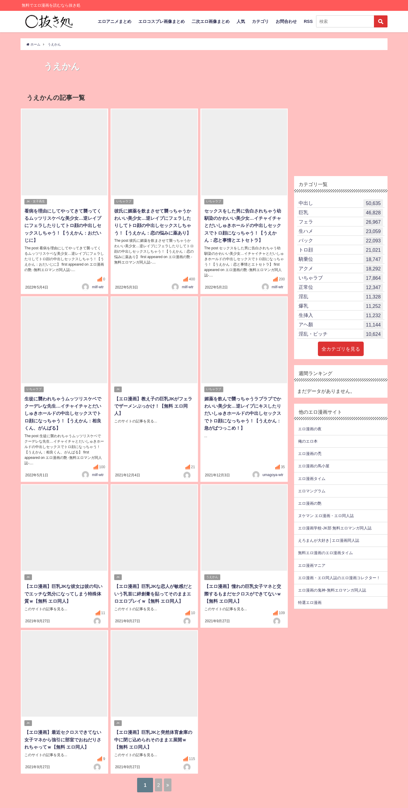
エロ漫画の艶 (310, 503)
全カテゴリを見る (341, 348)
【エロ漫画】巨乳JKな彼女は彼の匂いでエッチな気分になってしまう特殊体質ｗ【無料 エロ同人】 (63, 594)
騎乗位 (341, 259)
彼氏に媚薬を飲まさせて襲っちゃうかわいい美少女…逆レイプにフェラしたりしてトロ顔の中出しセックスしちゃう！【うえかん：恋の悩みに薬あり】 (152, 226)
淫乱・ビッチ (341, 334)
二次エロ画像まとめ (211, 21)
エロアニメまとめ (114, 21)
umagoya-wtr (272, 475)
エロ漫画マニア (311, 565)
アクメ (341, 269)
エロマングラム (311, 491)
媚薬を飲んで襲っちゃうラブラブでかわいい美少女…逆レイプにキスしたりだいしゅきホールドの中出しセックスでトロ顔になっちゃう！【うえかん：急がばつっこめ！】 (242, 420)
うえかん (212, 577)
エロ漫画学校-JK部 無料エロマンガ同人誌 (334, 528)
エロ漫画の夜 (310, 429)
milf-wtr (98, 293)
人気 (241, 21)
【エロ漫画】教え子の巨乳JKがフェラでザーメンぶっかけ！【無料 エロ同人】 (153, 412)
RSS (308, 21)
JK (118, 396)
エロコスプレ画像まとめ (161, 21)
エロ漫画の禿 (310, 454)
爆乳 (341, 306)
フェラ (341, 222)
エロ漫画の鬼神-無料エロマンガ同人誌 (332, 590)
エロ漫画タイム (311, 479)
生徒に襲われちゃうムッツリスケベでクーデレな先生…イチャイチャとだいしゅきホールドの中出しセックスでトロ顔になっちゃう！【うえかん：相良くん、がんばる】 (62, 420)
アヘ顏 (341, 325)
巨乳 (341, 212)
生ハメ (341, 231)
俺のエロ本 (308, 441)
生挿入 (341, 315)
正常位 (341, 287)
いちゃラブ (124, 202)
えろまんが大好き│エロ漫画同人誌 (328, 540)
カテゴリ (260, 21)
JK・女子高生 (36, 202)
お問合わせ (286, 21)
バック (341, 241)
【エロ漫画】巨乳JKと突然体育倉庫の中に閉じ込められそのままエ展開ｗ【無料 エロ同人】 (153, 747)
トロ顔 (341, 250)
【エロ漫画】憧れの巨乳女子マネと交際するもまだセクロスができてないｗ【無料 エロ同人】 (242, 594)
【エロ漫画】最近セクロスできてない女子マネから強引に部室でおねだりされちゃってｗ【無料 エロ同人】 (63, 747)
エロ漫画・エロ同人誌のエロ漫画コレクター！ (339, 578)
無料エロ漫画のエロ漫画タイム (325, 553)
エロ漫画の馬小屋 (313, 466)
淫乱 (341, 297)
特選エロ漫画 (310, 602)
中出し (341, 203)
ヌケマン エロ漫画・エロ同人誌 (326, 516)
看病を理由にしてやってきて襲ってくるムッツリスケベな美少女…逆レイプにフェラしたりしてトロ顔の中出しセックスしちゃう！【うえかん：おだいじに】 (62, 226)
